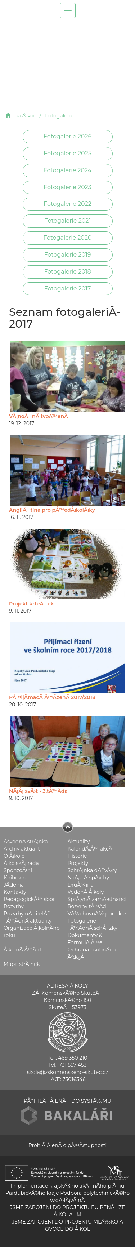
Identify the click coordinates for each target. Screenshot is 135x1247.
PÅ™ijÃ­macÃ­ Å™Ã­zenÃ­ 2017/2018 (52, 697)
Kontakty (15, 892)
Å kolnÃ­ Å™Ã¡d (22, 949)
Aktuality (79, 841)
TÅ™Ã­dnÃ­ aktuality (27, 921)
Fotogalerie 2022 (67, 203)
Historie (77, 856)
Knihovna (15, 877)
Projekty (78, 863)
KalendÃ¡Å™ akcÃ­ (90, 849)
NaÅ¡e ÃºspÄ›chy (88, 877)
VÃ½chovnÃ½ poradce (97, 913)
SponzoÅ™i (18, 870)
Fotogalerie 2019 (67, 254)
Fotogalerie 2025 (67, 153)
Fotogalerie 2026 (67, 136)
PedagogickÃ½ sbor (29, 899)
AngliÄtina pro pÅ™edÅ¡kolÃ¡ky (52, 510)
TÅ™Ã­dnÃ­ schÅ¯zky (93, 928)
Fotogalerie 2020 (67, 237)
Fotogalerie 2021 (67, 220)
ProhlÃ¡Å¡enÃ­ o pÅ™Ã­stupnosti (67, 1145)
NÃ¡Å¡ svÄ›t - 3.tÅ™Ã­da (38, 791)
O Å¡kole (14, 856)
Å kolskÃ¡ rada (21, 863)
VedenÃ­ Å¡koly (86, 892)
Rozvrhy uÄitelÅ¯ (27, 913)
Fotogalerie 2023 (67, 187)
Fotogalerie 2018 (67, 271)
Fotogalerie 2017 (67, 288)
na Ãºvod (25, 115)
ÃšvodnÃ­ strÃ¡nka (26, 841)
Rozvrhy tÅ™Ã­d (87, 906)
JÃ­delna (14, 885)
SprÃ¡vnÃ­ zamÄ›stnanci (97, 899)
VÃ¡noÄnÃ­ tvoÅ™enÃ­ (38, 416)
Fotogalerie (59, 115)
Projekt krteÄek (31, 603)
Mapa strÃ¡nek (22, 964)
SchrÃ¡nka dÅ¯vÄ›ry (92, 870)
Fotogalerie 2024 (68, 170)
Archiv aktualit (22, 849)
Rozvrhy (14, 906)
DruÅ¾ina (81, 885)
